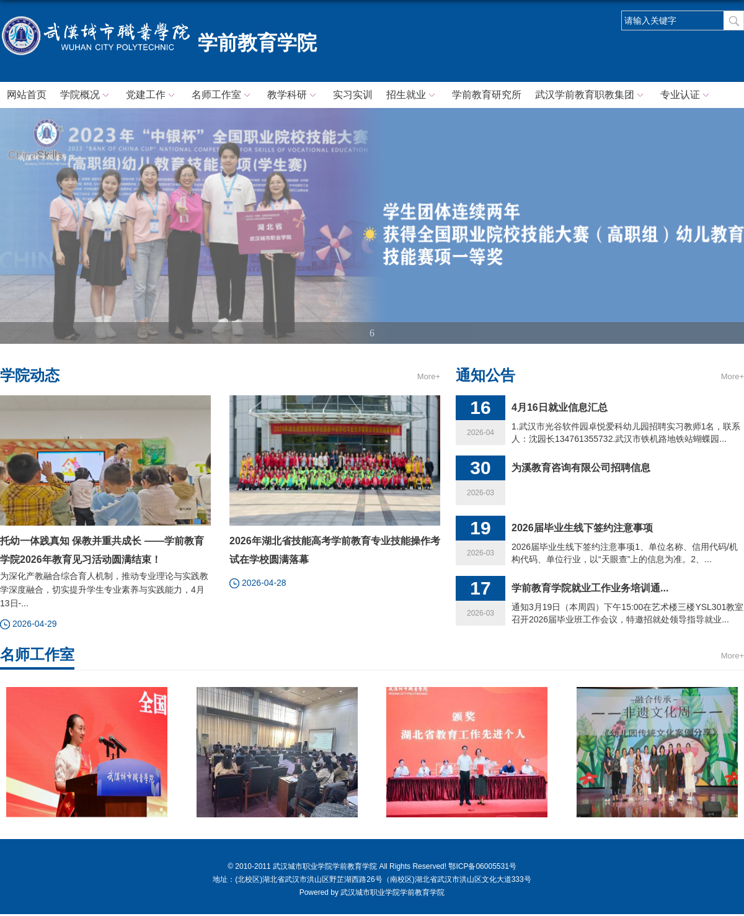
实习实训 (353, 94)
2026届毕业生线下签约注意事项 (582, 528)
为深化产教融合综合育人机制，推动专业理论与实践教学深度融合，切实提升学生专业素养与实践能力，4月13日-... (104, 589)
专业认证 (686, 95)
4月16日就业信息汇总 (560, 407)
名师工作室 (223, 95)
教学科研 (293, 95)
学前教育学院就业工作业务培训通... (590, 588)
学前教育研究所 (486, 94)
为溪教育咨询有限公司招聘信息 (581, 467)
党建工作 (152, 95)
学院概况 (86, 95)
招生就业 (412, 95)
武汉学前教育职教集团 (591, 95)
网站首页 (26, 94)
